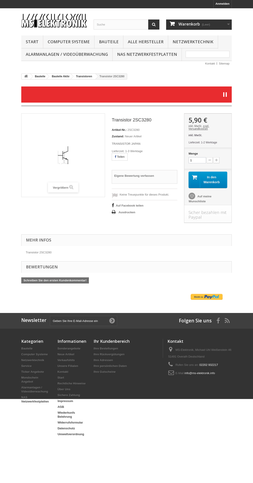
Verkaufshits (66, 360)
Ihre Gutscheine (105, 371)
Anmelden (222, 3)
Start (32, 41)
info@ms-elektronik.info (199, 373)
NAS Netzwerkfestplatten (147, 54)
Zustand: (118, 136)
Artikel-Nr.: (119, 130)
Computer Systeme (69, 41)
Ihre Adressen (103, 360)
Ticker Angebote (32, 371)
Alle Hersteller (145, 41)
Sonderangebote (69, 348)
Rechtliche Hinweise (72, 383)
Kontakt (210, 63)
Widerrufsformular (70, 422)
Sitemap (224, 63)
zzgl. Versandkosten (199, 127)
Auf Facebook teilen (130, 205)
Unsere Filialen (68, 366)
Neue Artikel (66, 354)
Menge (193, 153)
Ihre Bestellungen (106, 348)
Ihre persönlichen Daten (110, 366)
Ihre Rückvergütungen (109, 354)
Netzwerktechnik (193, 41)
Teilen (119, 156)
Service (26, 366)
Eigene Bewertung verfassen (134, 175)
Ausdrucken (126, 212)
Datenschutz (66, 428)
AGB (61, 406)
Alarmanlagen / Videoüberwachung (67, 54)
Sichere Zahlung (69, 395)
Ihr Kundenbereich (112, 341)
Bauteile (109, 41)
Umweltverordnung (71, 434)
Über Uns (64, 389)
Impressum (65, 401)
